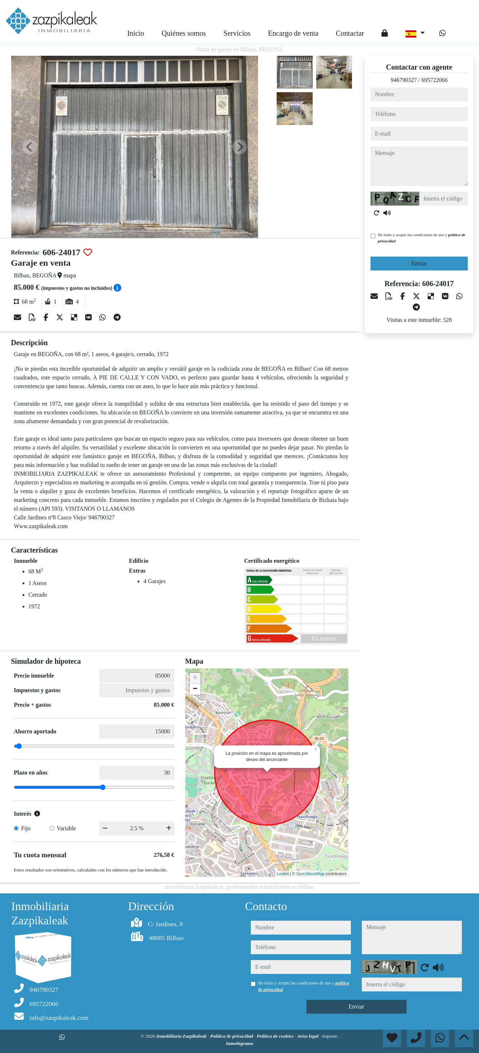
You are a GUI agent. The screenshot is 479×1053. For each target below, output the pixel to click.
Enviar (419, 263)
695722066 (434, 80)
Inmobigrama (239, 1043)
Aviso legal (308, 1036)
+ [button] (195, 678)
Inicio (135, 33)
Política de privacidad (232, 1036)
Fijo (26, 828)
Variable (66, 828)
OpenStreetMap (310, 873)
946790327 (404, 80)
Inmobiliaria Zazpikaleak (181, 1036)
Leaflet (283, 873)
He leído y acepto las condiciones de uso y (421, 238)
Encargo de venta (293, 33)
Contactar (350, 33)
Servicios (236, 33)
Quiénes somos (184, 33)
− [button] (195, 689)
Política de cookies (275, 1036)
